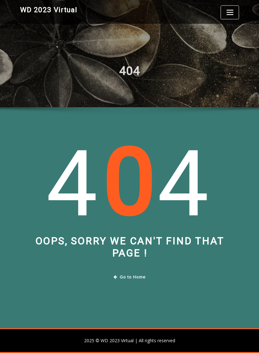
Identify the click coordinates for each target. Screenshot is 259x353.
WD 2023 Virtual (48, 10)
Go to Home (130, 277)
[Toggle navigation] (230, 12)
